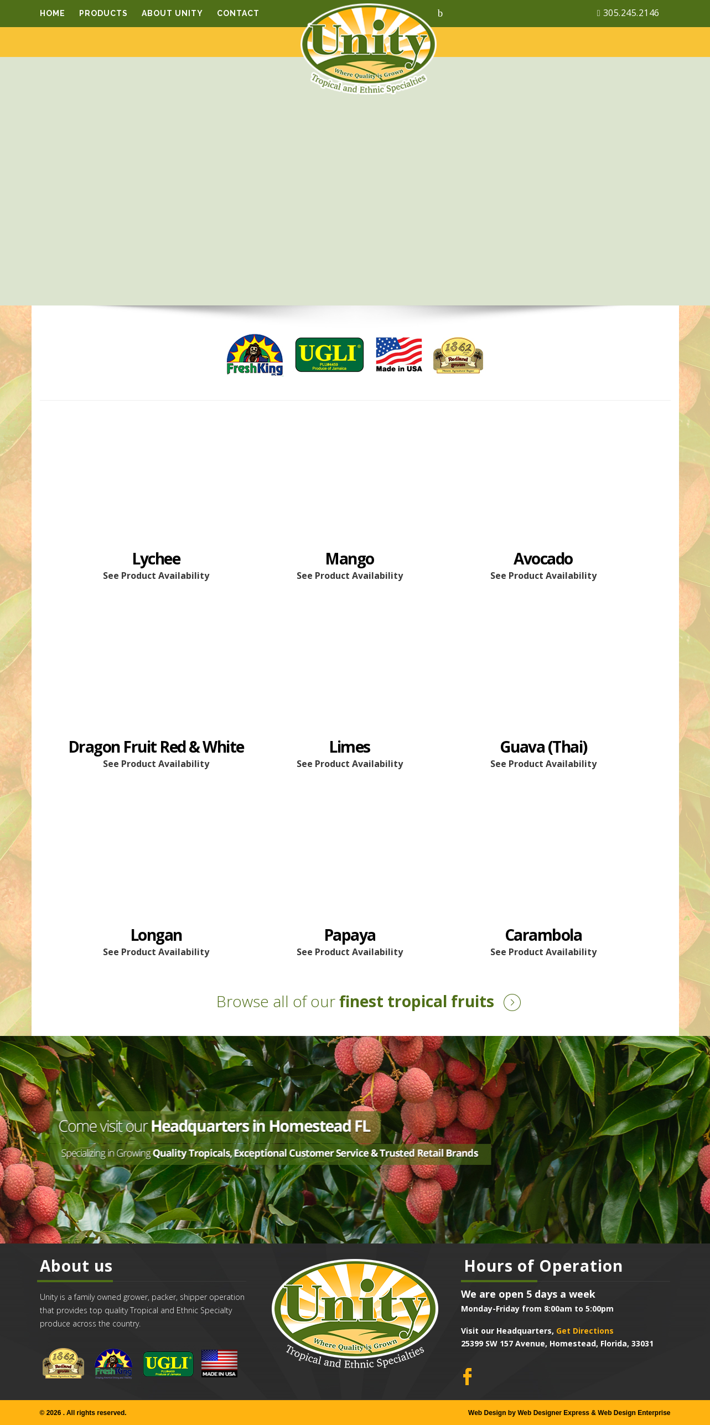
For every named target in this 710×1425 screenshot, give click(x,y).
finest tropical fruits (355, 1001)
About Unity (172, 13)
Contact (238, 13)
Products (103, 13)
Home (52, 13)
